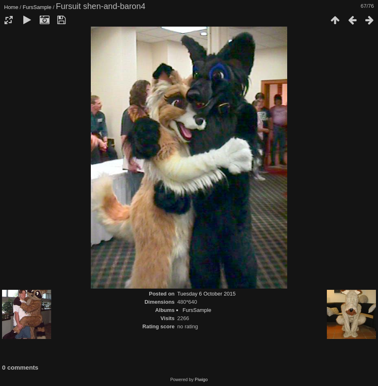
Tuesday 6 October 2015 (206, 294)
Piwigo (201, 379)
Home (11, 7)
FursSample (37, 7)
